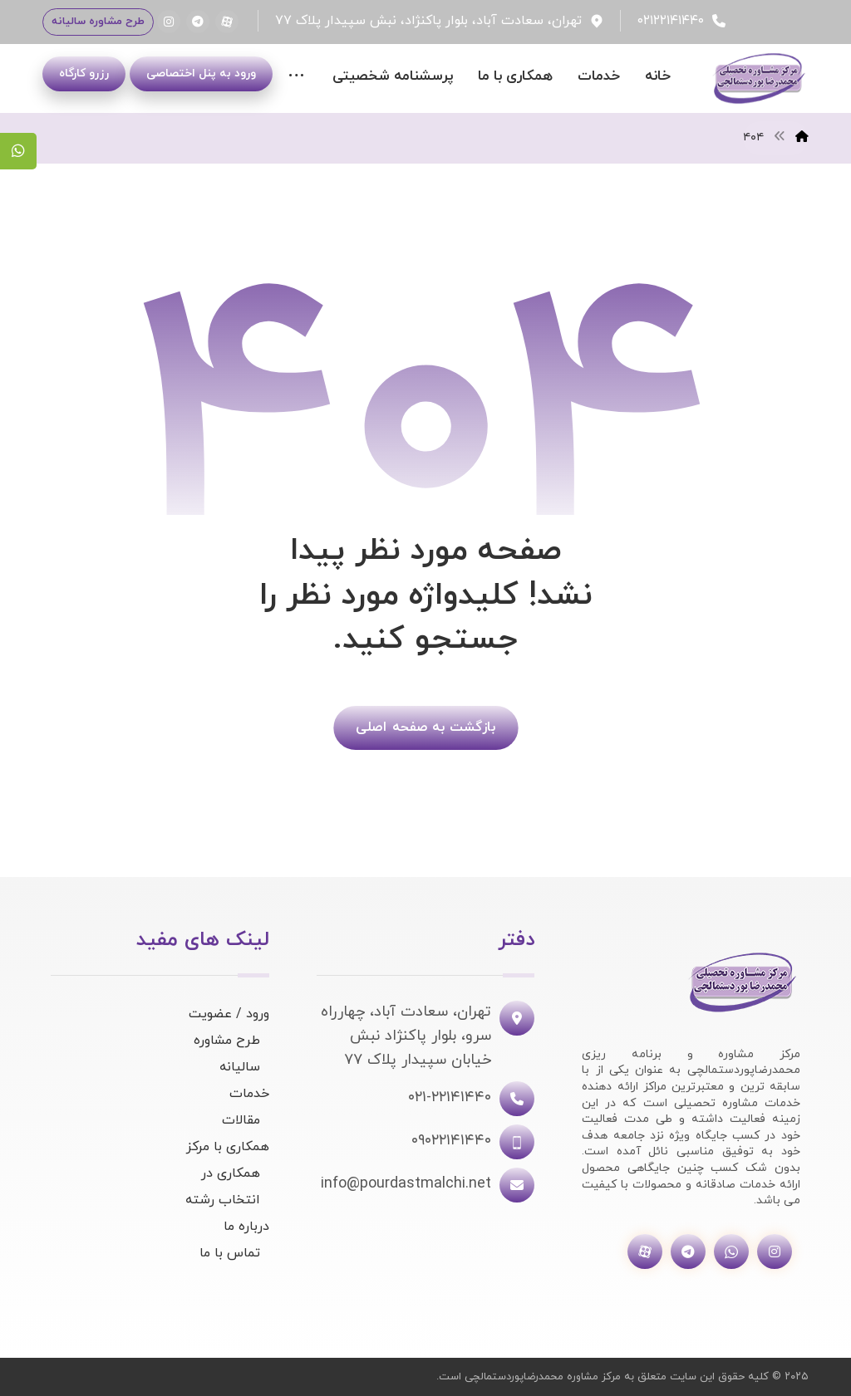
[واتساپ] (731, 1251)
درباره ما (246, 1226)
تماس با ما (229, 1253)
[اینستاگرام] (168, 21)
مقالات (241, 1120)
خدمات (249, 1094)
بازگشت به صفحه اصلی (425, 727)
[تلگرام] (197, 21)
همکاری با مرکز (227, 1147)
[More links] (296, 77)
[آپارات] (227, 21)
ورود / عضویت (229, 1014)
